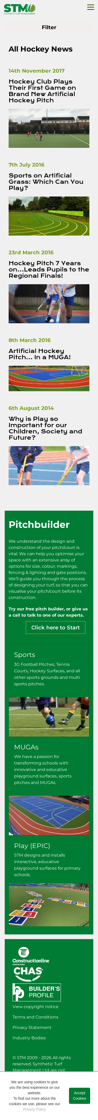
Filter (49, 27)
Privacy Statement (32, 1027)
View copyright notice (36, 1006)
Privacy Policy (34, 1109)
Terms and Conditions (35, 1017)
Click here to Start (55, 627)
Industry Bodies (29, 1037)
